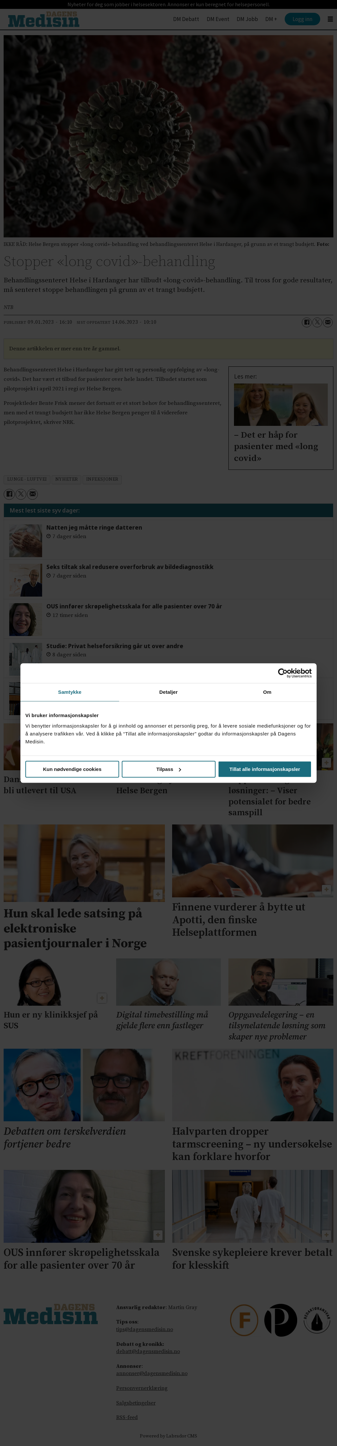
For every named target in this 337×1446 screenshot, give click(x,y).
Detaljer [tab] (168, 692)
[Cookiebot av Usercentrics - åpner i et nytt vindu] (283, 673)
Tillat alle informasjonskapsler (264, 769)
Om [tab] (267, 692)
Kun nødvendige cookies (72, 769)
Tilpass (168, 769)
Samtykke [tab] (70, 692)
